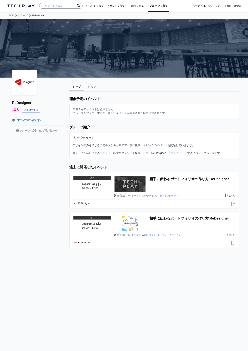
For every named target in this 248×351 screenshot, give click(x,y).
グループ (23, 15)
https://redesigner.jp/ (29, 120)
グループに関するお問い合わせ (37, 130)
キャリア (136, 195)
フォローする (31, 109)
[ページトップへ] (20, 5)
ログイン (220, 5)
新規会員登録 (234, 5)
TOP (11, 15)
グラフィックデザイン (169, 195)
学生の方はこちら (203, 5)
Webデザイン (149, 195)
